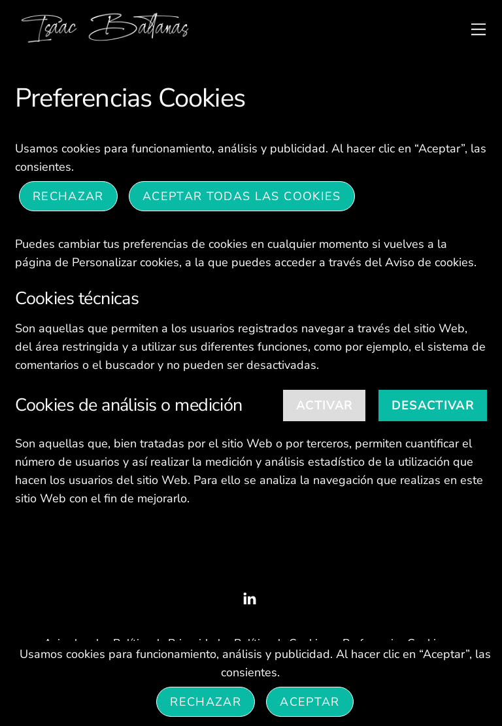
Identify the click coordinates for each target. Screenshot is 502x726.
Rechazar (68, 196)
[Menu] (478, 28)
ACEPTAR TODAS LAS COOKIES (241, 196)
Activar (324, 405)
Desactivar (433, 405)
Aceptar (309, 702)
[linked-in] (250, 597)
